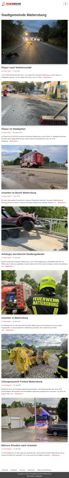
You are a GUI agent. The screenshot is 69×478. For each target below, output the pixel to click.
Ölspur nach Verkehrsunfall (16, 67)
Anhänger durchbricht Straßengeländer (23, 254)
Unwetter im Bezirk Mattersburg (19, 192)
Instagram (14, 470)
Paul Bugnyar (8, 385)
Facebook (5, 470)
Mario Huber (7, 71)
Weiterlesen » (48, 77)
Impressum (31, 470)
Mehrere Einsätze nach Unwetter (19, 445)
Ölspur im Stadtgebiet (13, 129)
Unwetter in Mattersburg (14, 318)
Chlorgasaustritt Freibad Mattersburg (22, 381)
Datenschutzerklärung (44, 470)
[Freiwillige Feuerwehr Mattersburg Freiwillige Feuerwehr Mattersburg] (11, 3)
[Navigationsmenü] (65, 3)
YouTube (22, 470)
